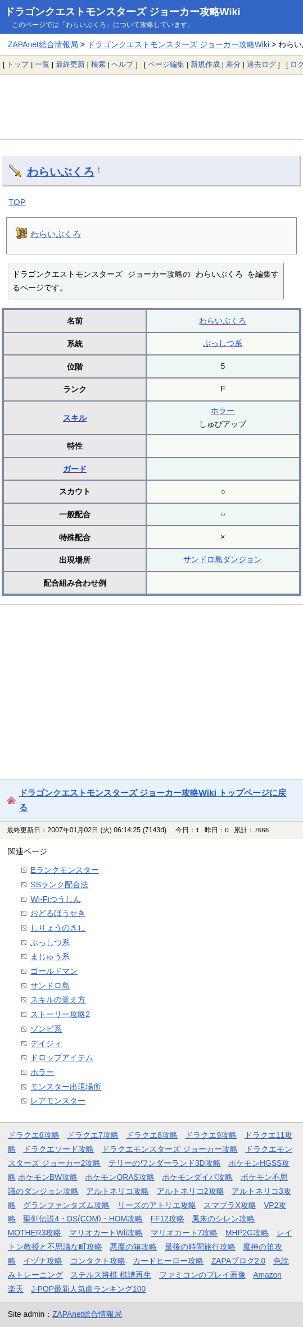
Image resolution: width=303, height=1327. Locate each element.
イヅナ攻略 (42, 1260)
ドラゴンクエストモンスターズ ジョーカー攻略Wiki (122, 11)
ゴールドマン (54, 970)
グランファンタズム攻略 (66, 1205)
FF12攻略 (167, 1218)
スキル (75, 417)
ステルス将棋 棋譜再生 (110, 1274)
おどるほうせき (57, 913)
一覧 (42, 64)
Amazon (267, 1274)
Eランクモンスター (64, 869)
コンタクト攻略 (97, 1260)
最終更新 (70, 64)
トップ (18, 64)
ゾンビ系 (46, 1028)
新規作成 (205, 64)
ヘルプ (122, 64)
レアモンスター (57, 1100)
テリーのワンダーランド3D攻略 (164, 1163)
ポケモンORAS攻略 (119, 1177)
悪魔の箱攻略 (133, 1246)
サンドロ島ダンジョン (222, 559)
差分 (233, 64)
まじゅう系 (50, 956)
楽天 (16, 1288)
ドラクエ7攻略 (93, 1134)
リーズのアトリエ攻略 (156, 1205)
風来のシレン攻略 (223, 1218)
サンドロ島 (50, 985)
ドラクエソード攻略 (58, 1148)
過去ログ (261, 64)
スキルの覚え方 (57, 999)
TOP (17, 202)
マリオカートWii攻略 (106, 1232)
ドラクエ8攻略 (152, 1134)
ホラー (222, 410)
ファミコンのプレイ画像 (202, 1274)
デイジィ (46, 1043)
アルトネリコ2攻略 (190, 1191)
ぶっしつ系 (222, 343)
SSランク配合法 (59, 884)
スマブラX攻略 (229, 1205)
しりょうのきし (57, 927)
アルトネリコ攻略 (117, 1191)
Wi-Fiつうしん (55, 899)
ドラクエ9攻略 (211, 1134)
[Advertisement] (151, 107)
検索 (98, 64)
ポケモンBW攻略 (48, 1177)
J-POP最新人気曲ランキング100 (88, 1288)
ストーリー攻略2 (60, 1014)
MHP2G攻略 (247, 1232)
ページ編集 (166, 64)
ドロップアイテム (61, 1057)
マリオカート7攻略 (184, 1232)
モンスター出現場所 (65, 1086)
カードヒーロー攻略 (168, 1260)
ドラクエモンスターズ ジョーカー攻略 (170, 1148)
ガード (75, 468)
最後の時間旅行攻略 (200, 1246)
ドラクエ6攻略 (34, 1134)
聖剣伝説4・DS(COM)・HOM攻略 (83, 1218)
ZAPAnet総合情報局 (43, 44)
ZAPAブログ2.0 (238, 1260)
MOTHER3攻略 (35, 1232)
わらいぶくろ (60, 172)
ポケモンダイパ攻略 (197, 1177)
